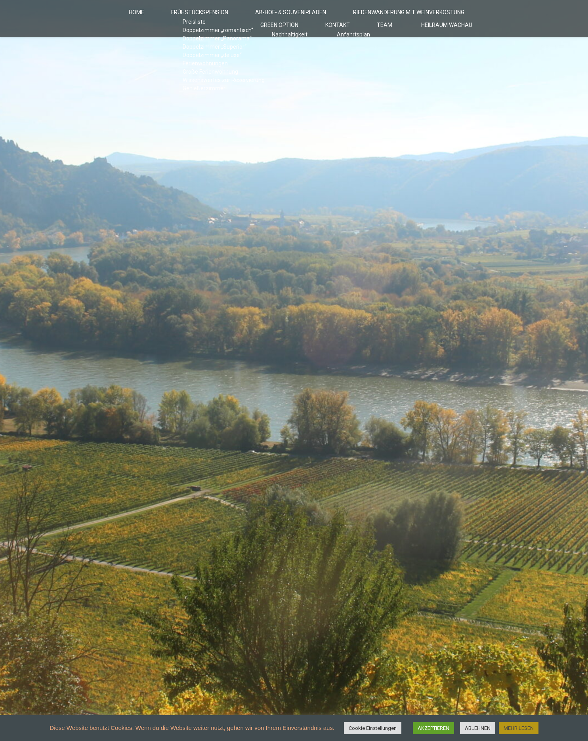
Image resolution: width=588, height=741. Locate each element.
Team (400, 40)
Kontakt (364, 40)
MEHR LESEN (519, 728)
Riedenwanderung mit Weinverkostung (356, 17)
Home (107, 17)
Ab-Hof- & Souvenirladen (244, 17)
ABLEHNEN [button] (478, 728)
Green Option (450, 17)
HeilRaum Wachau (451, 40)
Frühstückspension (161, 17)
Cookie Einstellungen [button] (373, 728)
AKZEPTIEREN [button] (433, 728)
